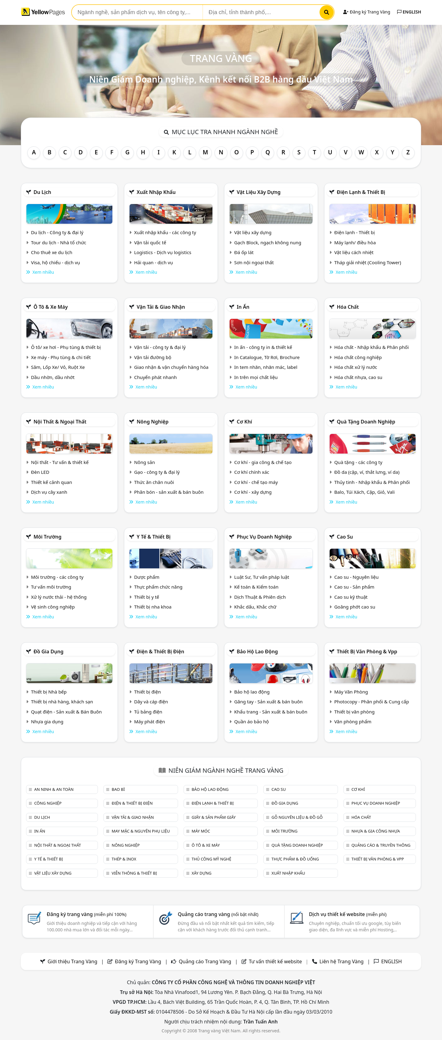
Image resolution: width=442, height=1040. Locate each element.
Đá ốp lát (244, 252)
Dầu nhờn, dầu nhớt (53, 377)
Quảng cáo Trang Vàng (205, 961)
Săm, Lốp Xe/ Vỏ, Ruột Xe (58, 367)
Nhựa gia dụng (47, 721)
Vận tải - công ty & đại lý (160, 347)
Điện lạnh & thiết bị (361, 192)
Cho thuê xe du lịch (51, 252)
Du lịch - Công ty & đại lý (57, 232)
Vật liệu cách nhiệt (354, 252)
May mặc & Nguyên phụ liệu (141, 831)
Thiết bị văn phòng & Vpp (367, 651)
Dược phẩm (146, 577)
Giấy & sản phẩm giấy (213, 817)
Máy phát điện (149, 721)
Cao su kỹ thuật (351, 597)
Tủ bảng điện (148, 712)
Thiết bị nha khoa (153, 607)
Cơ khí (244, 421)
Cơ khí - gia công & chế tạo (263, 462)
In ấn (243, 306)
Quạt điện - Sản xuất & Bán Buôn (66, 712)
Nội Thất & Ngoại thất (59, 421)
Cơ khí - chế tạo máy (256, 482)
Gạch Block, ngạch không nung (267, 242)
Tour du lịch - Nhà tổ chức (58, 242)
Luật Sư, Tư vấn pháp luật (261, 577)
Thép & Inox (124, 859)
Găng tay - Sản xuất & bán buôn (268, 701)
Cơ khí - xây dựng (253, 492)
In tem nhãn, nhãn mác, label (265, 367)
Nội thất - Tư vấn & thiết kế (60, 462)
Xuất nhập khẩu (156, 192)
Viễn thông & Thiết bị (134, 873)
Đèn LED (40, 472)
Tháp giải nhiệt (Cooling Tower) (367, 262)
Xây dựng (201, 873)
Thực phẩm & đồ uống (295, 859)
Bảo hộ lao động (257, 651)
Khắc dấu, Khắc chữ (255, 607)
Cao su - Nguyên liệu (356, 577)
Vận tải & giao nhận (161, 306)
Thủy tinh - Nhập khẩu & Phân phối (372, 482)
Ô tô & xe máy (50, 306)
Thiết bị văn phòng (354, 712)
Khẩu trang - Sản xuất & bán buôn (270, 712)
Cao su (345, 536)
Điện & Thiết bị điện (160, 651)
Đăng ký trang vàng (86, 914)
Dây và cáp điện (151, 701)
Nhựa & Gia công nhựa (375, 831)
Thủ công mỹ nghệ (211, 859)
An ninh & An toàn (53, 789)
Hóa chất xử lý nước (355, 367)
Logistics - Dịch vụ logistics (162, 252)
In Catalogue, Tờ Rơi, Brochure (267, 357)
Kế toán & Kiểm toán (256, 587)
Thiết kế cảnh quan (51, 482)
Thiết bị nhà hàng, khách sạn (62, 701)
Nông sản (144, 462)
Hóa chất (348, 306)
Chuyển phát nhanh (155, 377)
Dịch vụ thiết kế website (347, 914)
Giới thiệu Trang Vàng (72, 961)
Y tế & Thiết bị (153, 536)
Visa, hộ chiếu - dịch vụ (55, 262)
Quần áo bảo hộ (251, 721)
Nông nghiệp (153, 421)
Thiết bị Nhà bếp (49, 692)
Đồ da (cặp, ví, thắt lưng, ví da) (366, 472)
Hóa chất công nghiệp (358, 357)
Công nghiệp (47, 803)
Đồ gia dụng (48, 651)
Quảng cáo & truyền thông (380, 845)
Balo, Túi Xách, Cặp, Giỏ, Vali (364, 492)
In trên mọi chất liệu (256, 377)
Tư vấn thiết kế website (276, 961)
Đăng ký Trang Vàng (366, 12)
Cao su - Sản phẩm (354, 587)
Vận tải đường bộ (152, 357)
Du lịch (42, 192)
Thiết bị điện (147, 692)
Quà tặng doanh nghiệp (366, 421)
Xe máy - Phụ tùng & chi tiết (61, 357)
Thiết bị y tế (146, 597)
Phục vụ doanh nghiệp (264, 536)
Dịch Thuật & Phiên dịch (260, 597)
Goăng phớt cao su (354, 607)
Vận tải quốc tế (150, 242)
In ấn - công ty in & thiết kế (263, 347)
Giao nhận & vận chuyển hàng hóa (171, 367)
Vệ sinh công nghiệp (53, 607)
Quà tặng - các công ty (358, 462)
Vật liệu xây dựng (259, 192)
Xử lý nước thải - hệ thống (59, 597)
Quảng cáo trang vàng (218, 914)
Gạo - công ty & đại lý (157, 472)
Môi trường (47, 536)
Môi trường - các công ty (57, 577)
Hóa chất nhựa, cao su (358, 377)
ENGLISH (409, 12)
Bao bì (118, 789)
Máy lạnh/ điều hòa (355, 242)
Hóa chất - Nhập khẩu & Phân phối (371, 347)
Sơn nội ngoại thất (254, 262)
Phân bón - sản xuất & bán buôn (169, 492)
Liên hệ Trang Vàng (342, 961)
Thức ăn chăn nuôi (154, 482)
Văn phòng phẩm (352, 721)
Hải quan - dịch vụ (153, 262)
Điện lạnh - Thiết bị (354, 232)
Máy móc (201, 831)
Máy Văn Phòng (351, 692)
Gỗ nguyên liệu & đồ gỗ (297, 817)
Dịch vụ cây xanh (49, 492)
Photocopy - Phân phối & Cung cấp (371, 701)
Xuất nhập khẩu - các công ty (165, 232)
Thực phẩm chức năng (158, 587)
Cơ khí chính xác (251, 472)
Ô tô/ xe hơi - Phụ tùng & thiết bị (66, 347)
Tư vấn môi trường (51, 587)
